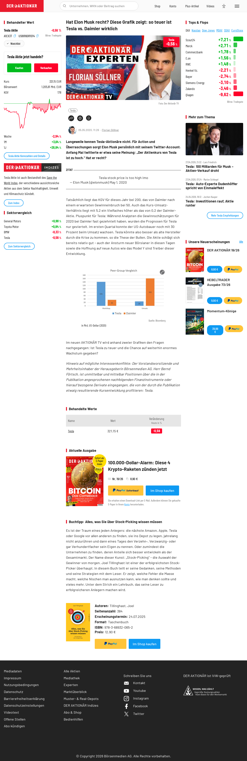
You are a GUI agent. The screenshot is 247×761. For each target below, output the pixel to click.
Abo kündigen (14, 726)
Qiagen (190, 95)
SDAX (227, 30)
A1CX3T (10, 35)
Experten (71, 685)
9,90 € (214, 300)
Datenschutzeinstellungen (24, 705)
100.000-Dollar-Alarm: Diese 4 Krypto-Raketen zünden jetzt (139, 466)
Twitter (134, 713)
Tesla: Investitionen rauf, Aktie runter (210, 203)
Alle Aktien (72, 671)
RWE (188, 64)
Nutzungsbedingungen (21, 685)
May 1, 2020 (118, 182)
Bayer (189, 77)
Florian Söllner (110, 130)
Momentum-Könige (221, 311)
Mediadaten (13, 671)
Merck (189, 46)
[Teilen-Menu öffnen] (71, 118)
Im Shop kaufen (162, 490)
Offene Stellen (14, 719)
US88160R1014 (28, 35)
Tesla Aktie (11, 30)
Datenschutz (13, 692)
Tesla (73, 110)
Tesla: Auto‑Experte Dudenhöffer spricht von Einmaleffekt (212, 186)
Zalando (190, 89)
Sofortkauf (126, 490)
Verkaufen (46, 68)
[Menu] (236, 6)
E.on (188, 58)
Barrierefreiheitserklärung (24, 698)
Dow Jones (208, 30)
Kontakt (134, 683)
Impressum (12, 678)
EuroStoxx (237, 30)
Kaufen (19, 68)
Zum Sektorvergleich (19, 246)
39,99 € (215, 330)
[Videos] (210, 6)
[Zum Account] (172, 6)
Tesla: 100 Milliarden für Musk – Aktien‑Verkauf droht (209, 168)
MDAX (219, 30)
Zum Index (13, 203)
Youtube (135, 690)
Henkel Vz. (192, 70)
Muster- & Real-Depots (81, 698)
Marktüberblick (75, 692)
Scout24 (190, 40)
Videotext (11, 712)
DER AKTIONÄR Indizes (81, 705)
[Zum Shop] (157, 6)
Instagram (136, 698)
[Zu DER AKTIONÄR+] (192, 6)
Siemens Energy (195, 83)
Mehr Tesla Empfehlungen (225, 215)
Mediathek (72, 678)
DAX (188, 30)
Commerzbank (194, 52)
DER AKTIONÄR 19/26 (223, 250)
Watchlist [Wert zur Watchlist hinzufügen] (15, 43)
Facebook (136, 706)
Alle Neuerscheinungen (237, 242)
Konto (127, 504)
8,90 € (214, 269)
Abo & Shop (72, 712)
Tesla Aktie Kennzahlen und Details (26, 156)
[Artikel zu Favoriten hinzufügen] (88, 118)
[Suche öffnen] (64, 6)
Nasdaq (196, 30)
